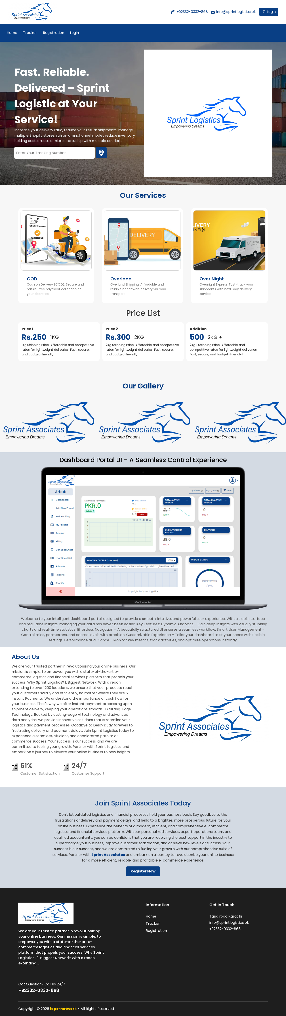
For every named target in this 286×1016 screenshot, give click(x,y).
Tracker (30, 32)
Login (74, 32)
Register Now (143, 871)
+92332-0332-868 (192, 11)
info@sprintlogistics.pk (236, 11)
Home (12, 32)
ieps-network (63, 1008)
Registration (53, 32)
